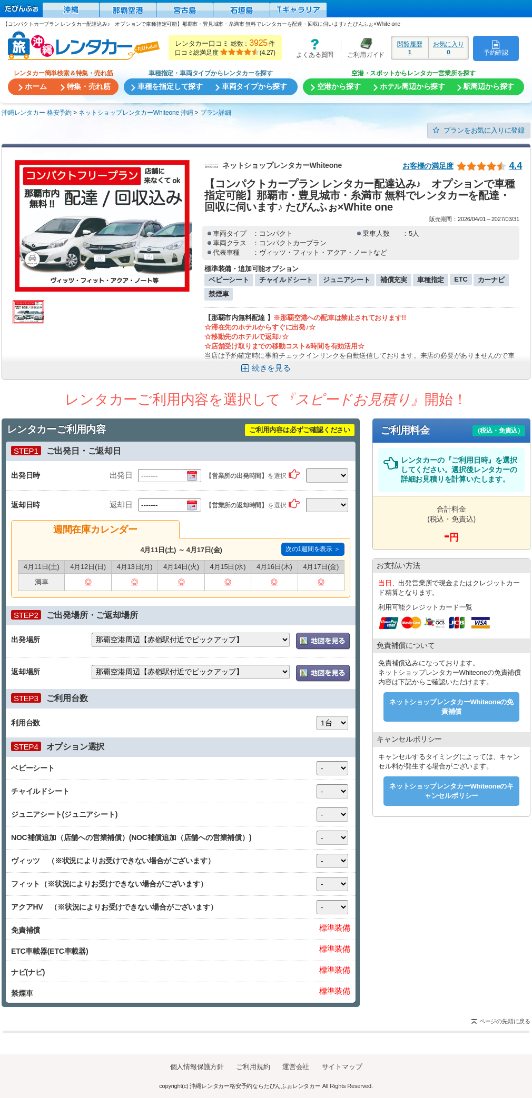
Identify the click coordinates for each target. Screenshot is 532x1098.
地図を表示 (323, 641)
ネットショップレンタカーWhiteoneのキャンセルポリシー (451, 791)
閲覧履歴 (409, 48)
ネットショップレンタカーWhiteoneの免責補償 (451, 706)
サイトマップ (342, 1067)
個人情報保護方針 (197, 1067)
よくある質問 (311, 48)
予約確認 (496, 48)
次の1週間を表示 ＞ (312, 549)
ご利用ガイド (363, 48)
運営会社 (295, 1067)
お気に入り (448, 48)
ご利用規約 (253, 1067)
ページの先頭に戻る (504, 1021)
